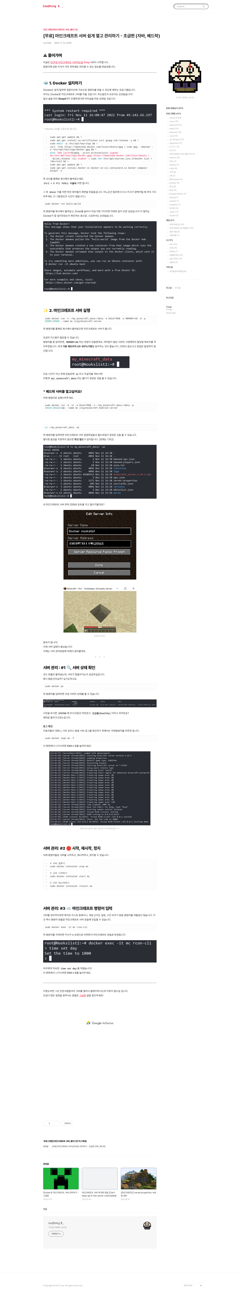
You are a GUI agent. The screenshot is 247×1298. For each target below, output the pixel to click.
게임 (170, 220)
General (175, 118)
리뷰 (173, 248)
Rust (173, 190)
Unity (173, 168)
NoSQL (174, 165)
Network (175, 132)
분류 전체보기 (174, 108)
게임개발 (174, 235)
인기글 (178, 288)
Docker (174, 183)
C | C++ (174, 147)
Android (175, 125)
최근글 (169, 288)
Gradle (174, 201)
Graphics (175, 204)
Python (174, 157)
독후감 (173, 251)
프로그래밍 (173, 113)
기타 (169, 267)
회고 (172, 186)
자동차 (173, 262)
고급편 (82, 995)
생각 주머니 (175, 259)
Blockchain (176, 179)
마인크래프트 (176, 224)
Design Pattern (177, 194)
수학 (172, 172)
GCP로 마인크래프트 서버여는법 (66, 62)
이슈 (173, 244)
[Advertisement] (100, 1023)
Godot (173, 215)
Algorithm (175, 143)
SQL (172, 161)
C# (172, 176)
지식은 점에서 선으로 (58, 1227)
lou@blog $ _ (53, 6)
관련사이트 (188, 1285)
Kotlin (173, 128)
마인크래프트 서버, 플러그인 (182, 154)
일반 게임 (174, 232)
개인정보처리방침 (177, 271)
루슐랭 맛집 (176, 255)
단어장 (173, 208)
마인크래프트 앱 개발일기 (181, 228)
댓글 (45, 1209)
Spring (173, 197)
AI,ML (173, 212)
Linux (173, 121)
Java (173, 136)
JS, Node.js (176, 139)
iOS (172, 150)
